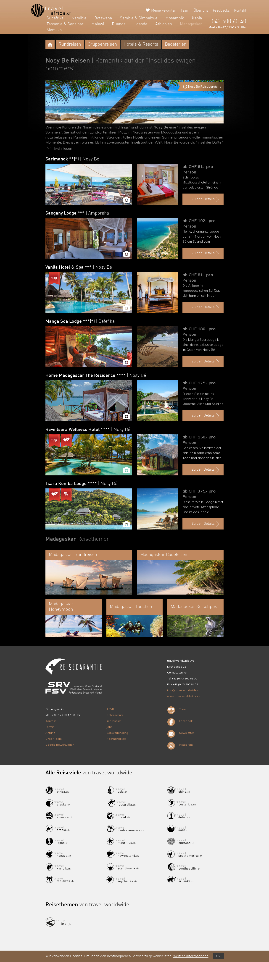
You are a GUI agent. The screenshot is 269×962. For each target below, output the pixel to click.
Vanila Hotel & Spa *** (78, 267)
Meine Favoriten (163, 11)
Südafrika (55, 18)
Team (185, 11)
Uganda (140, 24)
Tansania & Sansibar (65, 24)
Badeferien (175, 44)
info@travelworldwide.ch (183, 690)
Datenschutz (114, 715)
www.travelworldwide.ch (183, 696)
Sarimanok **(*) (72, 159)
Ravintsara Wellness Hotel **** (87, 429)
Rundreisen (69, 44)
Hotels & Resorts (141, 44)
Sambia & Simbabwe (138, 18)
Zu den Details (206, 199)
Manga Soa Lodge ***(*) (80, 321)
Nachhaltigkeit (116, 738)
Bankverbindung (117, 732)
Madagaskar (191, 24)
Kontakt (240, 11)
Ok (218, 956)
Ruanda (119, 24)
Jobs (109, 727)
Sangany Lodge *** (77, 213)
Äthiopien (163, 24)
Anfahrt (50, 732)
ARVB (110, 709)
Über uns (201, 11)
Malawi (97, 24)
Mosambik (174, 18)
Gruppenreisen (102, 44)
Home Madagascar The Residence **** (95, 375)
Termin (49, 727)
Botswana (103, 18)
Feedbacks (221, 11)
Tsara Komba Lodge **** (81, 484)
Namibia (78, 18)
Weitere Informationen (190, 956)
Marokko (54, 30)
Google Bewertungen (59, 744)
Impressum (113, 721)
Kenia (197, 18)
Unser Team (53, 738)
